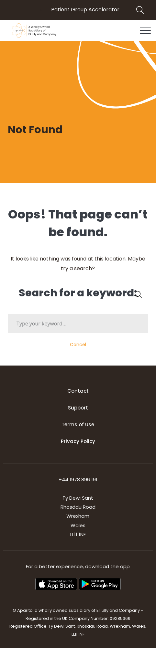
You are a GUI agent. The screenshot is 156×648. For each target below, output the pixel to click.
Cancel (78, 344)
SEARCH (136, 294)
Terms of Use (77, 424)
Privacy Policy (78, 441)
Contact (78, 391)
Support (78, 407)
